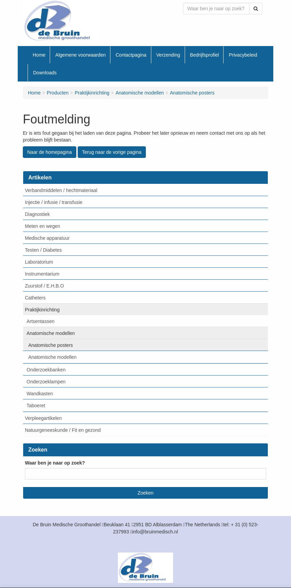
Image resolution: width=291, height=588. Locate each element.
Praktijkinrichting (42, 309)
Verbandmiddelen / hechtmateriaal (61, 190)
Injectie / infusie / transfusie (53, 202)
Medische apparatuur (47, 238)
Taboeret (36, 405)
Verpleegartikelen (43, 418)
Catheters (35, 297)
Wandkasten (40, 393)
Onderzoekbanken (46, 369)
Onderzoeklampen (46, 381)
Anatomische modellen (51, 333)
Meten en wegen (42, 226)
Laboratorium (39, 262)
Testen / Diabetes (43, 250)
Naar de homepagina (49, 152)
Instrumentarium (42, 274)
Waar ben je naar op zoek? (55, 463)
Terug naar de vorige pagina (111, 152)
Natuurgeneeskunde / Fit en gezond (63, 430)
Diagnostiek (37, 214)
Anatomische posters (50, 345)
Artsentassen (41, 321)
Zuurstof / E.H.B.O (44, 286)
